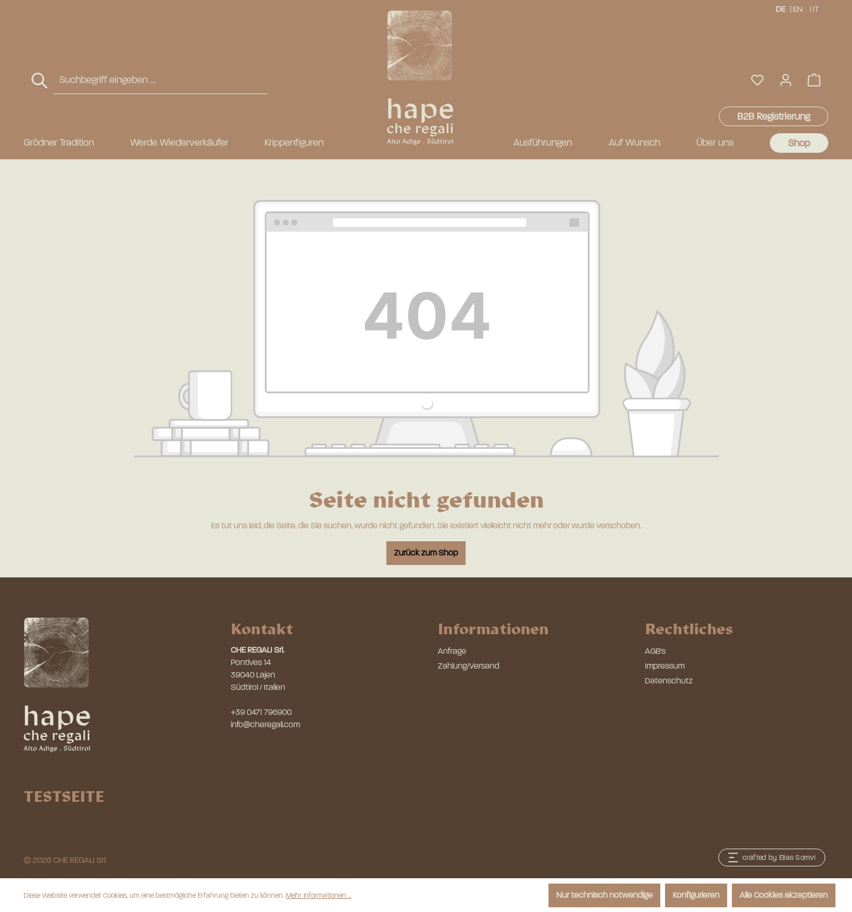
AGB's (655, 651)
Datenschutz (669, 681)
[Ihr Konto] (786, 80)
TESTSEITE (64, 796)
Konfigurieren (696, 895)
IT (817, 8)
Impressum (665, 666)
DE (780, 8)
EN (798, 8)
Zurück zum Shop (426, 553)
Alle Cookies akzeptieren (784, 895)
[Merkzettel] (757, 80)
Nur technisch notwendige (604, 895)
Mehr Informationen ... (318, 895)
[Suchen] (40, 81)
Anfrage (452, 651)
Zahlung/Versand (468, 666)
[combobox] (160, 80)
